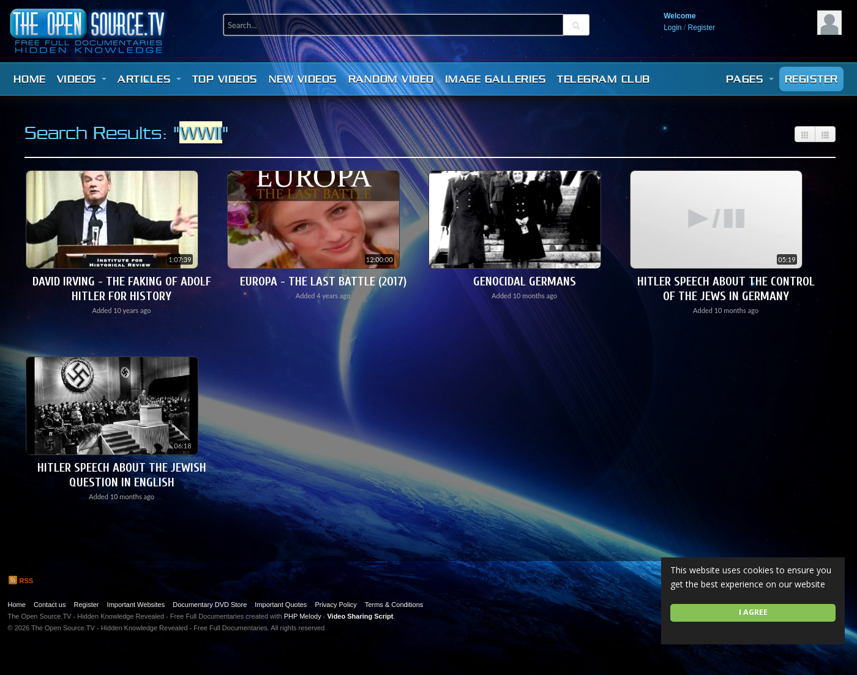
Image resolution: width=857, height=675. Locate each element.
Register (702, 27)
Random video (391, 79)
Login (672, 27)
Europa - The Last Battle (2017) (323, 281)
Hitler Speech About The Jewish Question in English (121, 475)
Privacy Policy (335, 604)
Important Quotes (281, 604)
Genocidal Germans (524, 281)
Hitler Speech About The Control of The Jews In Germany (726, 288)
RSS (21, 580)
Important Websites (136, 604)
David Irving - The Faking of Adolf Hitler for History (121, 288)
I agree (753, 612)
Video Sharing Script (360, 616)
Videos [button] (82, 79)
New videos (303, 79)
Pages (750, 79)
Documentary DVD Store (210, 604)
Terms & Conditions (394, 604)
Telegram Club (603, 79)
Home (29, 79)
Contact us (50, 604)
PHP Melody (302, 616)
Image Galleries (496, 79)
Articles (149, 79)
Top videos (225, 79)
